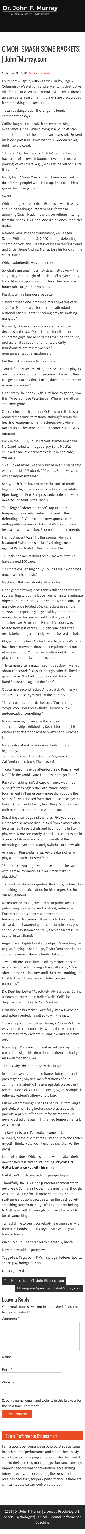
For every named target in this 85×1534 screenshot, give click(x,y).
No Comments (40, 73)
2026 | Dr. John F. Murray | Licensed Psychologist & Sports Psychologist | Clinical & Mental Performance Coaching (42, 1522)
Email (7, 1375)
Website (8, 1387)
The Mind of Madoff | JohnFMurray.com (34, 1280)
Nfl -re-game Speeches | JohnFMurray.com (49, 1288)
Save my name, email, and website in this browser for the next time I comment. (41, 1408)
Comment (10, 1318)
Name (7, 1362)
